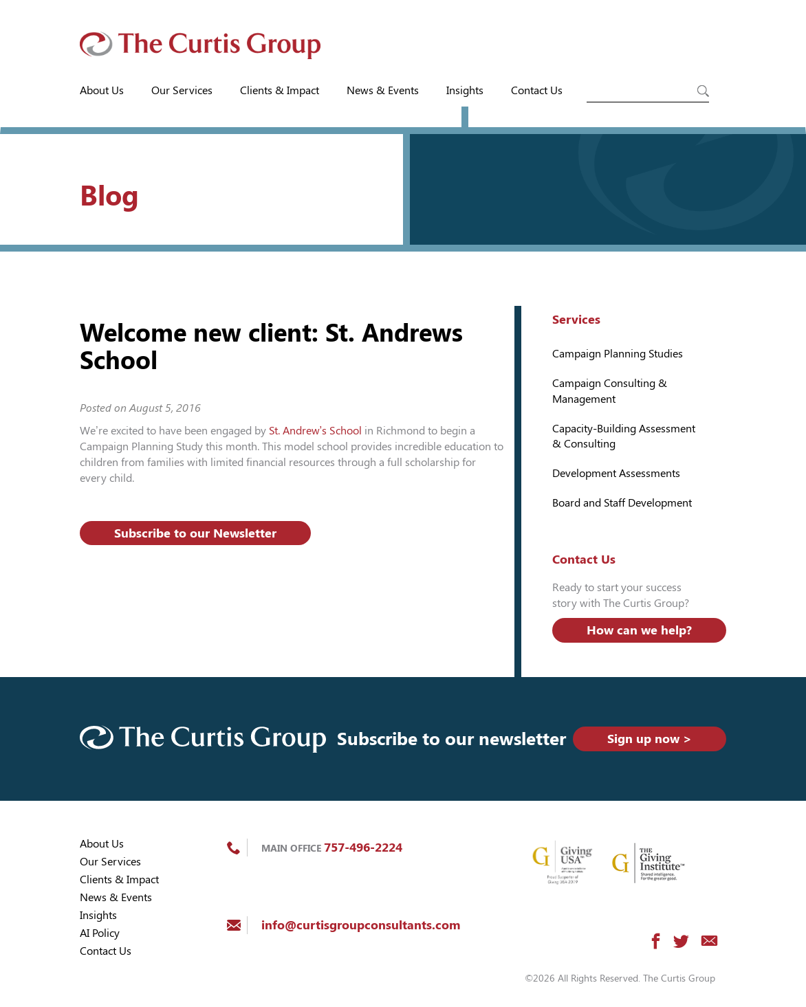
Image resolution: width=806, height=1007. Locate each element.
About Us (102, 90)
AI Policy (100, 933)
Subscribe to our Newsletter (195, 533)
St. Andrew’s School (315, 430)
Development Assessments (616, 473)
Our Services (182, 90)
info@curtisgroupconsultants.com (360, 925)
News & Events (383, 90)
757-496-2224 (363, 847)
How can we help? (639, 630)
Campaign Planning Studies (617, 353)
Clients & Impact (279, 90)
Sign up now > (649, 738)
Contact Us (537, 90)
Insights (464, 90)
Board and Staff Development (622, 502)
